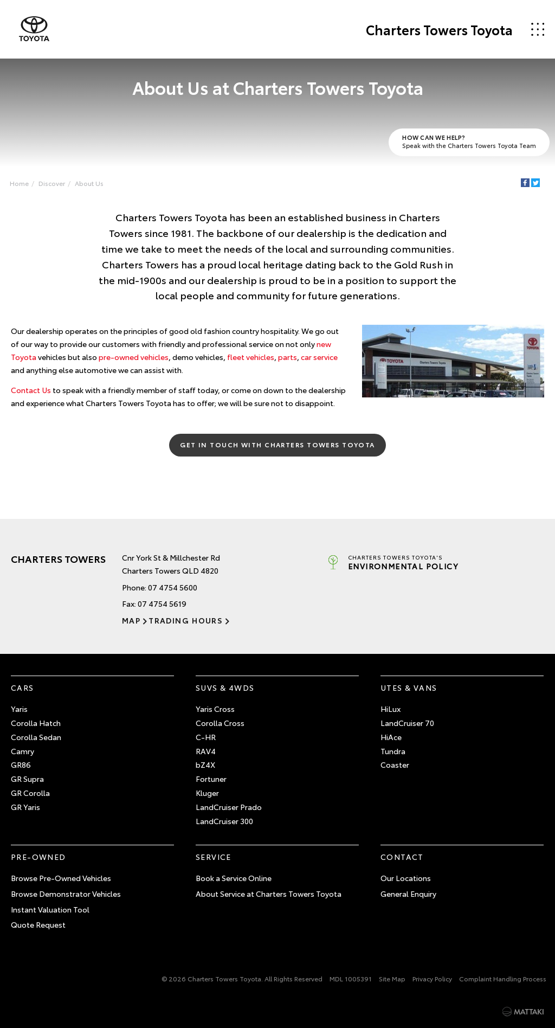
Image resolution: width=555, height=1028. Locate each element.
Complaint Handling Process (502, 978)
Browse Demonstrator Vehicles (66, 893)
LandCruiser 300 (224, 820)
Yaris (19, 708)
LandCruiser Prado (229, 806)
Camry (22, 751)
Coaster (394, 764)
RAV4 (206, 751)
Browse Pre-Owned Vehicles (61, 877)
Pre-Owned (38, 856)
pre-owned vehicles (134, 356)
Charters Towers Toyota (439, 29)
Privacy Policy (432, 978)
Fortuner (211, 778)
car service (319, 356)
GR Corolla (30, 792)
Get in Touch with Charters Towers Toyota (277, 444)
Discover (51, 183)
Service (213, 856)
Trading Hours (186, 620)
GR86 (21, 764)
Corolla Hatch (36, 722)
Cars (22, 687)
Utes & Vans (408, 687)
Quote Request (38, 924)
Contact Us (31, 389)
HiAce (391, 736)
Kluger (207, 792)
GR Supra (27, 778)
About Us (89, 183)
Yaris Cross (215, 708)
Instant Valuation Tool (50, 909)
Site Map (392, 978)
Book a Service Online (234, 877)
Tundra (392, 751)
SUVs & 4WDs (225, 687)
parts (287, 356)
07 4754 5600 (172, 587)
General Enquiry (408, 893)
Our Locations (405, 877)
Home (19, 183)
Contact (402, 856)
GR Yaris (25, 806)
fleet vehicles (250, 356)
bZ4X (205, 764)
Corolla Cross (220, 722)
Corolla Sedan (36, 736)
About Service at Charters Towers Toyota (268, 893)
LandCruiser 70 (407, 722)
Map (131, 620)
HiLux (390, 708)
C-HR (206, 736)
